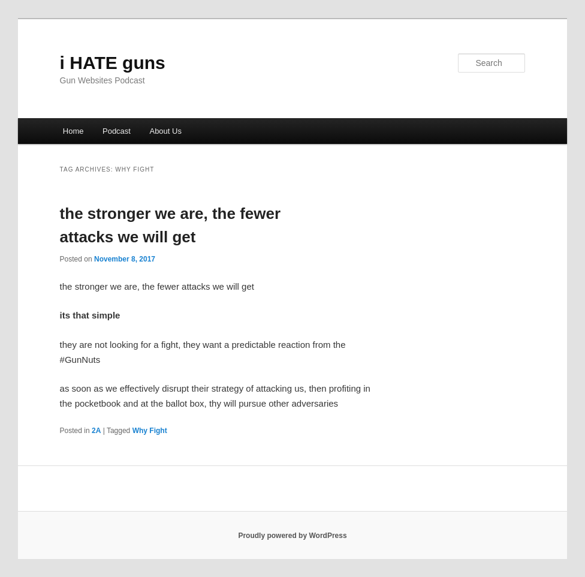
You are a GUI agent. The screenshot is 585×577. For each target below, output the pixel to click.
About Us (165, 131)
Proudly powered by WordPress (292, 535)
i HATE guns (112, 63)
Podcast (116, 131)
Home (73, 131)
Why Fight (149, 430)
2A (96, 430)
